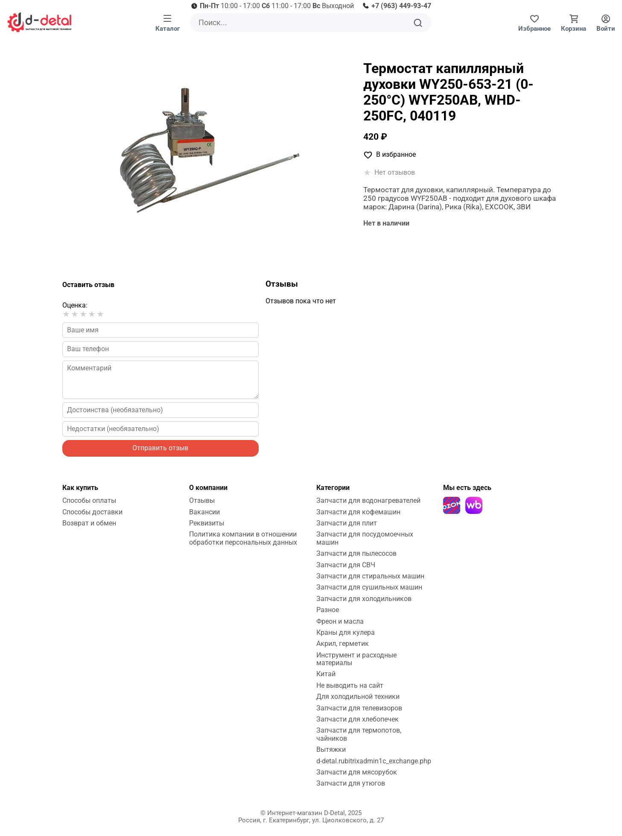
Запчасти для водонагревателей (368, 500)
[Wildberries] (473, 505)
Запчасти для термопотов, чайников (358, 734)
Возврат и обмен (89, 523)
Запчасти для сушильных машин (369, 587)
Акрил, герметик (342, 643)
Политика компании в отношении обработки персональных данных (243, 538)
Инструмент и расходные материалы (356, 659)
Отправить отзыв (160, 448)
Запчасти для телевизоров (359, 708)
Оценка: (75, 305)
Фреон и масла (340, 621)
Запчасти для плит (346, 523)
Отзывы (202, 500)
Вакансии (204, 512)
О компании (208, 488)
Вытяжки (331, 749)
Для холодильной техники (358, 696)
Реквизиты (206, 523)
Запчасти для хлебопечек (357, 719)
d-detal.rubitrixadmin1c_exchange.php (373, 761)
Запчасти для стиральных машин (370, 576)
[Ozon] (451, 505)
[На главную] (39, 22)
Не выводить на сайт (349, 685)
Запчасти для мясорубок (356, 772)
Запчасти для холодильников (364, 599)
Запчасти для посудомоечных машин (364, 538)
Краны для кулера (345, 632)
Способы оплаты (89, 500)
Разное (327, 610)
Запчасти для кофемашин (358, 512)
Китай (326, 674)
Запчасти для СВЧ (345, 565)
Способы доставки (92, 512)
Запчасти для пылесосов (356, 553)
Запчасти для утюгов (350, 783)
